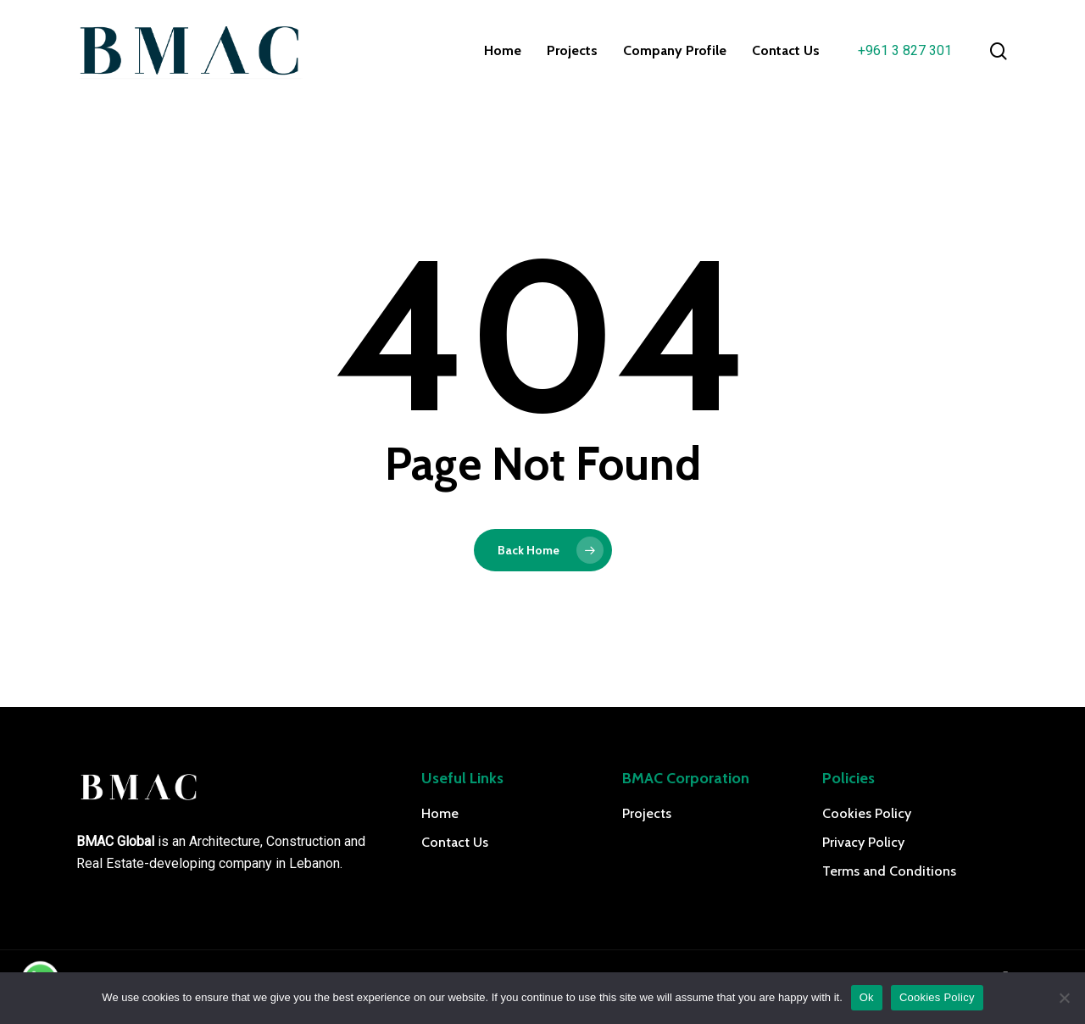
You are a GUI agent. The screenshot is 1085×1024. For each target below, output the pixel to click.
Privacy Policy (863, 842)
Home (440, 813)
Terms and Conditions (889, 871)
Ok (867, 997)
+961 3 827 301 (905, 50)
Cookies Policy (866, 813)
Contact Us (454, 842)
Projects (646, 813)
